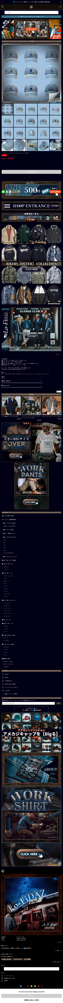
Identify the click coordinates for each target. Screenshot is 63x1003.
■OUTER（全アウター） (8, 564)
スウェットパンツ (8, 613)
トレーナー (6, 589)
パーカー (6, 591)
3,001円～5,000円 (8, 661)
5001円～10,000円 (8, 664)
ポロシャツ (6, 581)
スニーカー (6, 629)
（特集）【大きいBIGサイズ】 (9, 537)
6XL (5, 545)
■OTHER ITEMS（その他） (9, 635)
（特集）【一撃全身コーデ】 (8, 533)
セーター (6, 596)
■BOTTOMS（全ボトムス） (9, 600)
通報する (59, 391)
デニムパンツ (7, 605)
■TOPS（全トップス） (7, 573)
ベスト (5, 578)
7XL (5, 547)
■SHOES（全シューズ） (8, 623)
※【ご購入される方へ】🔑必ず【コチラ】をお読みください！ (31, 16)
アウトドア (6, 647)
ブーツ (5, 631)
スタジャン (6, 567)
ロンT (5, 583)
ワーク (5, 655)
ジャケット (6, 569)
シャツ (5, 586)
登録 (58, 703)
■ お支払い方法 (5, 385)
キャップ (6, 638)
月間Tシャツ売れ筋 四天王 (10, 526)
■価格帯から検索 (6, 658)
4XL (5, 540)
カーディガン (7, 594)
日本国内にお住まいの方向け (31, 176)
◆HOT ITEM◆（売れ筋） (8, 515)
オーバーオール (7, 611)
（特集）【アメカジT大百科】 (9, 523)
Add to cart (31, 172)
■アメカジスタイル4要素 (8, 644)
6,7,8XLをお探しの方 (9, 553)
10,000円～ (6, 666)
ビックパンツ (7, 616)
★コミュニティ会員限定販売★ (9, 519)
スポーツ (6, 652)
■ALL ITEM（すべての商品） (9, 560)
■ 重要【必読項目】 (6, 381)
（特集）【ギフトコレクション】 (9, 556)
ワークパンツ (7, 603)
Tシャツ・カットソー (9, 576)
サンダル (6, 626)
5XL (5, 542)
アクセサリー (7, 640)
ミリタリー (6, 649)
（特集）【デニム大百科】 (8, 529)
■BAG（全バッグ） (6, 619)
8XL (5, 550)
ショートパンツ (7, 608)
